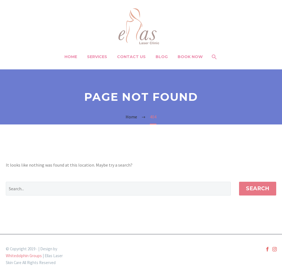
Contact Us (131, 56)
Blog (162, 56)
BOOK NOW (190, 56)
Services (97, 56)
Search (257, 188)
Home (70, 56)
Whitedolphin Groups (24, 255)
